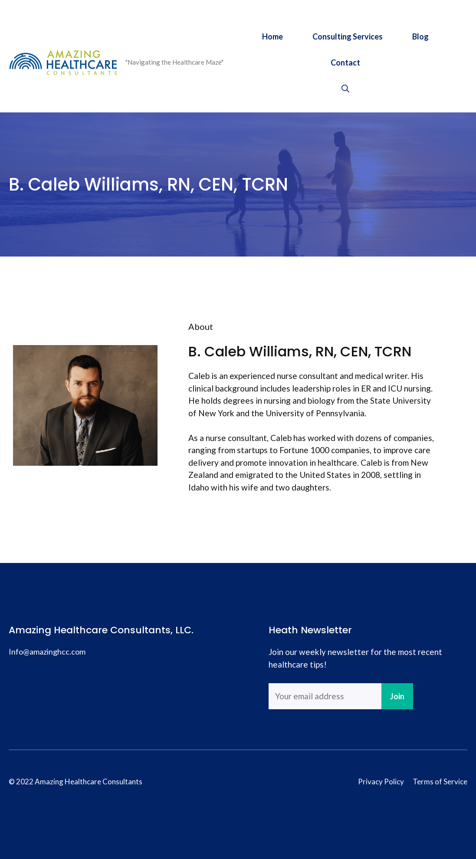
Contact (345, 62)
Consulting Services (347, 36)
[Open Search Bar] (345, 88)
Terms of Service (440, 781)
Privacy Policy (381, 781)
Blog (420, 36)
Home (272, 36)
